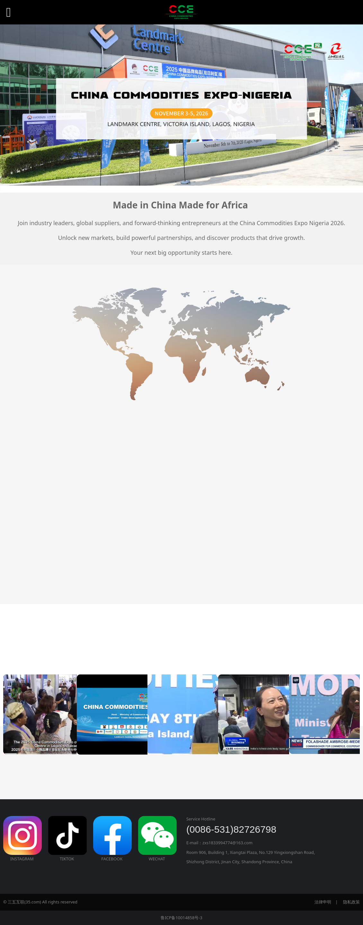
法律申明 (322, 902)
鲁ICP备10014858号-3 (181, 917)
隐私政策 (351, 902)
